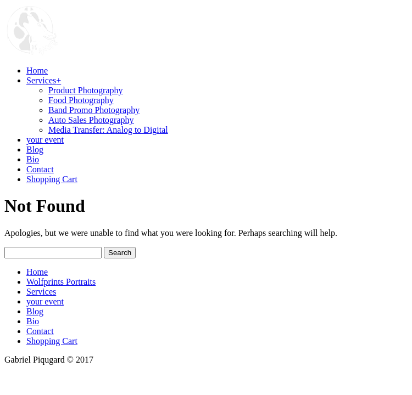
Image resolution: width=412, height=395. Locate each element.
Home (37, 271)
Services (41, 291)
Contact (40, 331)
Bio (32, 321)
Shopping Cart (51, 341)
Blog (34, 311)
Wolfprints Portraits (61, 281)
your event (45, 301)
